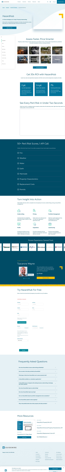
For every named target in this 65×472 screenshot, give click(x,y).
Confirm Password (34, 326)
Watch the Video (46, 277)
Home (4, 7)
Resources (34, 1)
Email (18, 313)
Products (19, 1)
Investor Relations (38, 457)
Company (18, 307)
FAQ (3, 60)
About (39, 1)
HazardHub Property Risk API (44, 422)
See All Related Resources (42, 436)
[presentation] (24, 345)
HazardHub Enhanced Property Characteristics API (50, 428)
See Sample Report (40, 67)
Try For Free (4, 58)
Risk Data (3, 49)
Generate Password (22, 322)
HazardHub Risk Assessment (49, 459)
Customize (55, 466)
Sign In (54, 1)
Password (18, 326)
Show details (14, 468)
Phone (33, 307)
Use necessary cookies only (55, 469)
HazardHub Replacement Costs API (46, 433)
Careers (37, 452)
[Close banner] (63, 462)
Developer (46, 454)
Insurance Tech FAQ (48, 457)
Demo (3, 46)
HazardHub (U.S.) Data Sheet (24, 434)
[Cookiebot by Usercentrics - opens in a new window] (6, 470)
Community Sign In (59, 454)
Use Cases (3, 52)
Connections (37, 454)
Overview (3, 40)
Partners (29, 1)
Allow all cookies (55, 463)
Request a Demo (61, 1)
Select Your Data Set (20, 338)
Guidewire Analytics (13, 7)
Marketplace (37, 459)
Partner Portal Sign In (59, 459)
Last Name (33, 302)
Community (47, 452)
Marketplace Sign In (59, 457)
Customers (24, 1)
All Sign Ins (59, 452)
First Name (18, 302)
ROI (2, 43)
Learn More (24, 437)
